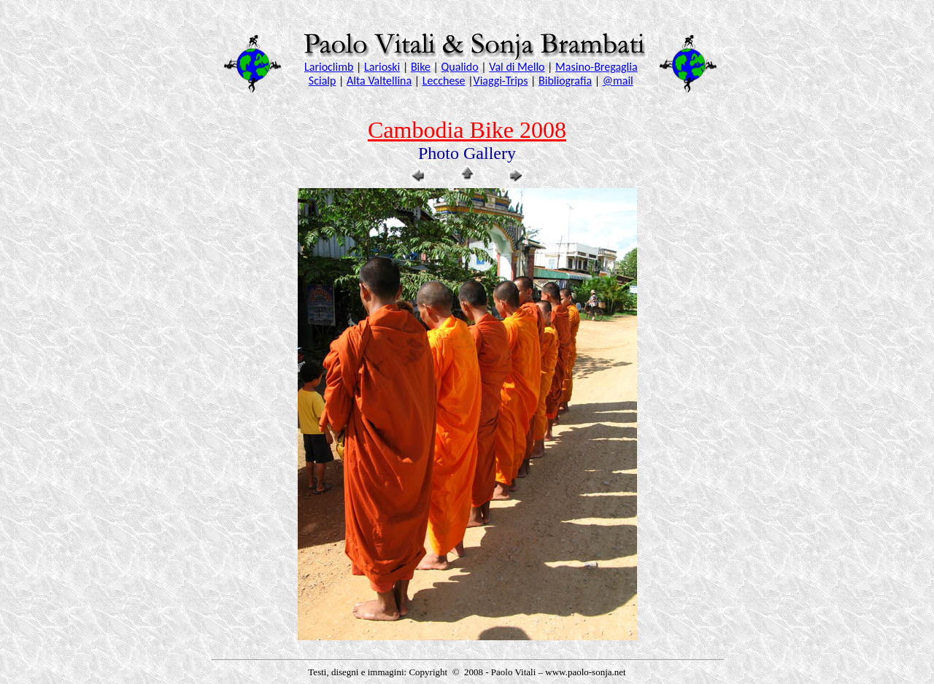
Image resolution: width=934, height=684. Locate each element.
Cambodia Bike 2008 (467, 130)
